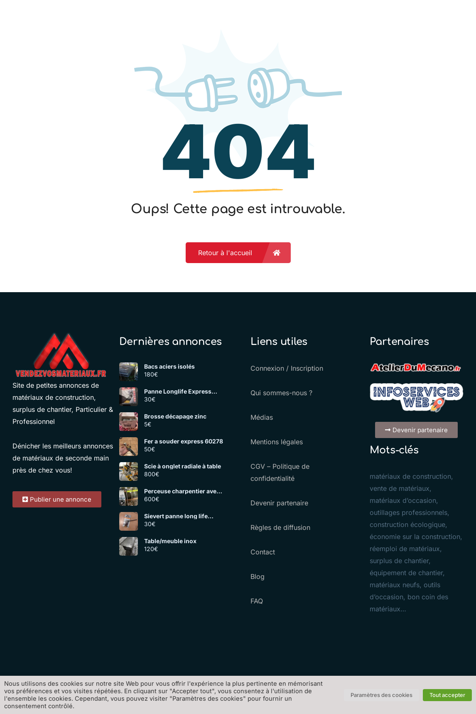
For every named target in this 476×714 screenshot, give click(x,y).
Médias (261, 417)
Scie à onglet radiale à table (182, 466)
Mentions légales (276, 442)
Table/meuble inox (170, 541)
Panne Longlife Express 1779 (177, 391)
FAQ (256, 601)
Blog (257, 576)
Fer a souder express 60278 (183, 441)
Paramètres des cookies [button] (381, 695)
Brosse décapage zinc (175, 416)
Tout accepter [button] (447, 695)
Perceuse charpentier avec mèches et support (182, 491)
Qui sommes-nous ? (281, 393)
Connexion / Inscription (286, 368)
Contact (262, 552)
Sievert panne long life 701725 (176, 516)
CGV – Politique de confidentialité (279, 472)
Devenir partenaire (279, 503)
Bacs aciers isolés (169, 366)
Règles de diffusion (280, 527)
